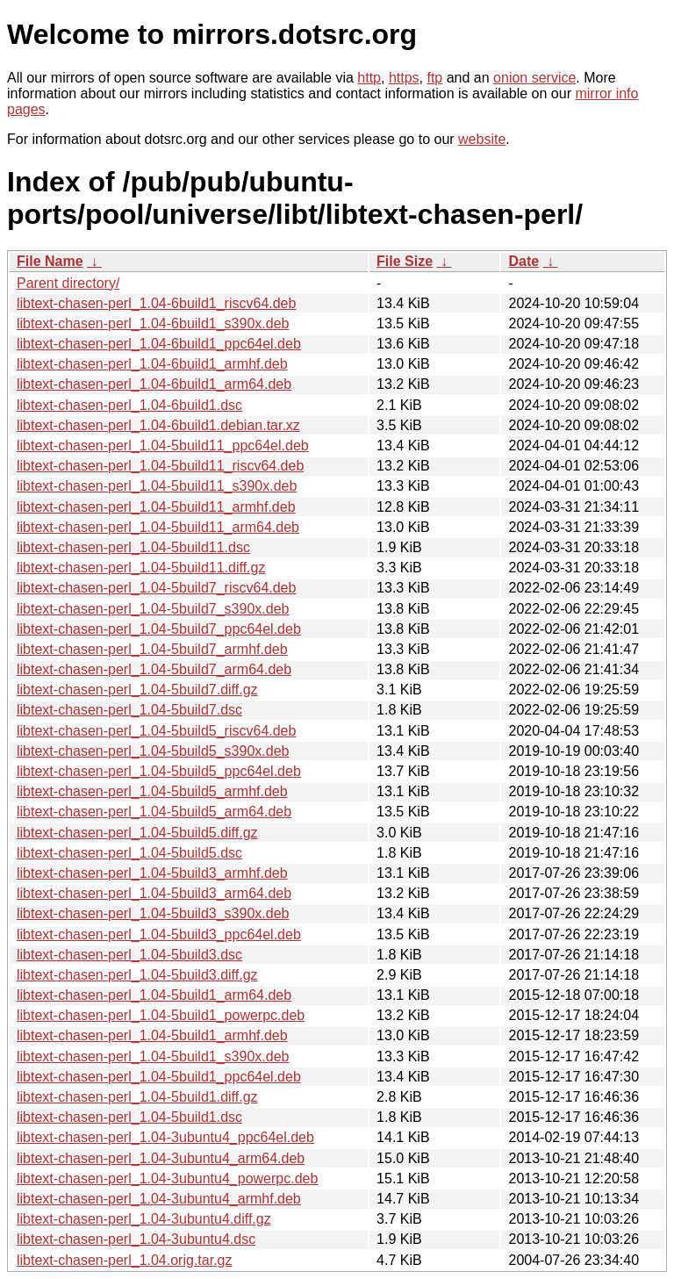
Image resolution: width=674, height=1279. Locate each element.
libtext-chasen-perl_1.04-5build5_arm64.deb (154, 811)
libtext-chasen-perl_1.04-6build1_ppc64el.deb (159, 343)
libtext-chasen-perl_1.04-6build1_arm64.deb (154, 384)
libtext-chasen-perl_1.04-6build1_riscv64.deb (156, 303)
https (404, 77)
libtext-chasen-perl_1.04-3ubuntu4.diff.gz (144, 1218)
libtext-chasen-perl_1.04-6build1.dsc (129, 405)
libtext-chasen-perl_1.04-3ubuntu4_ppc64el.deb (165, 1137)
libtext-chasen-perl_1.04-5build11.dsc (133, 547)
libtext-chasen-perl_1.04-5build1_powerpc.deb (161, 1015)
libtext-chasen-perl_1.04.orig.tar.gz (124, 1260)
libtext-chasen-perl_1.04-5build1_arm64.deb (154, 995)
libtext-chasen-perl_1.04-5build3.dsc (129, 954)
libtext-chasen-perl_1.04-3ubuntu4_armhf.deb (159, 1198)
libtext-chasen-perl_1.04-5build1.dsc (129, 1117)
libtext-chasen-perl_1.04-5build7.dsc (129, 709)
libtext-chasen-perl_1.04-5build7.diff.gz (137, 689)
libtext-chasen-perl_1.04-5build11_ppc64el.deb (163, 445)
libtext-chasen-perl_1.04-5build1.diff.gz (137, 1096)
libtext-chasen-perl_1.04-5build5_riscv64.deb (156, 730)
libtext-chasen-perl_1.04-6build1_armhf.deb (152, 363)
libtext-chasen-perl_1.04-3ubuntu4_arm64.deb (161, 1158)
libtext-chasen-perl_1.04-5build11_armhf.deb (156, 506)
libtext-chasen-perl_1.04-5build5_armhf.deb (152, 791)
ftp (434, 77)
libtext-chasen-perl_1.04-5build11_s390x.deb (157, 485)
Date (523, 261)
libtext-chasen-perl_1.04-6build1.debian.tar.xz (158, 425)
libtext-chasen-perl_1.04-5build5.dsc (129, 852)
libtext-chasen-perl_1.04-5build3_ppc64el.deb (159, 934)
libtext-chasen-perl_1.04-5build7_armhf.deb (152, 649)
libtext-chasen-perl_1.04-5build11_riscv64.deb (160, 465)
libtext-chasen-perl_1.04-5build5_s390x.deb (153, 751)
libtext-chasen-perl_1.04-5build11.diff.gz (141, 567)
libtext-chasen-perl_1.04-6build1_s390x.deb (153, 323)
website (482, 139)
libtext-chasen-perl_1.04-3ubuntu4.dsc (136, 1239)
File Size (404, 261)
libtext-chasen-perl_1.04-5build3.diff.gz (137, 974)
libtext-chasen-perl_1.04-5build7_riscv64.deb (156, 587)
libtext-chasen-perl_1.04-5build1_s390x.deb (153, 1056)
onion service (534, 77)
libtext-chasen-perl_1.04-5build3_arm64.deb (154, 893)
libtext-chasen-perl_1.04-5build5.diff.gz (137, 832)
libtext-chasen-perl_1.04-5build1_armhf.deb (152, 1035)
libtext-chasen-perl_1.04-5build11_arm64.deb (158, 527)
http (369, 77)
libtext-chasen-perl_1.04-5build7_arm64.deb (154, 669)
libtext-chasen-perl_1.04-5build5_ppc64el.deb (159, 771)
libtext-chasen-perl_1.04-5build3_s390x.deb (153, 913)
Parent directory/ (68, 283)
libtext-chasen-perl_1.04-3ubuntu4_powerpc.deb (167, 1178)
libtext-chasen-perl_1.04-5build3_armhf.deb (152, 873)
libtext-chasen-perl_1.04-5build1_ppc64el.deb (159, 1076)
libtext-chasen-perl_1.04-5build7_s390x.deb (153, 608)
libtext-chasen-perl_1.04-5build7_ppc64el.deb (159, 629)
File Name (50, 261)
